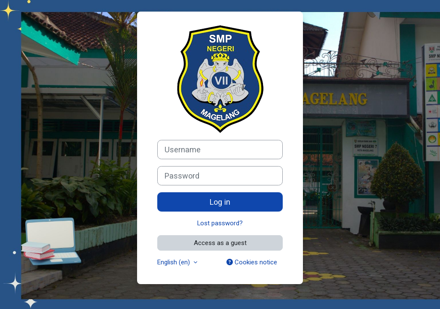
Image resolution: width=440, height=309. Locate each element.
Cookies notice (251, 262)
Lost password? (220, 223)
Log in (220, 201)
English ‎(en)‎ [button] (174, 262)
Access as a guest (220, 243)
